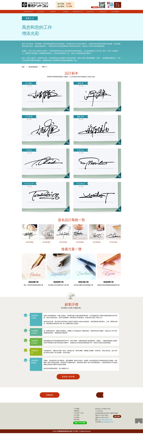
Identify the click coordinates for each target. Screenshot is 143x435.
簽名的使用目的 (34, 66)
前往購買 (88, 396)
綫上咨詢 (117, 419)
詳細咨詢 (54, 396)
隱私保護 (76, 421)
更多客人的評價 (71, 377)
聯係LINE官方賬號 (80, 425)
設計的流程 (90, 11)
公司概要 (76, 411)
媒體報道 (76, 413)
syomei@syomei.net (107, 424)
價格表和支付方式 (78, 11)
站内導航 (76, 419)
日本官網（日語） (79, 415)
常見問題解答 (115, 11)
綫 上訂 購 (117, 5)
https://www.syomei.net (106, 422)
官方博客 (76, 417)
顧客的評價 (102, 11)
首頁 (23, 66)
